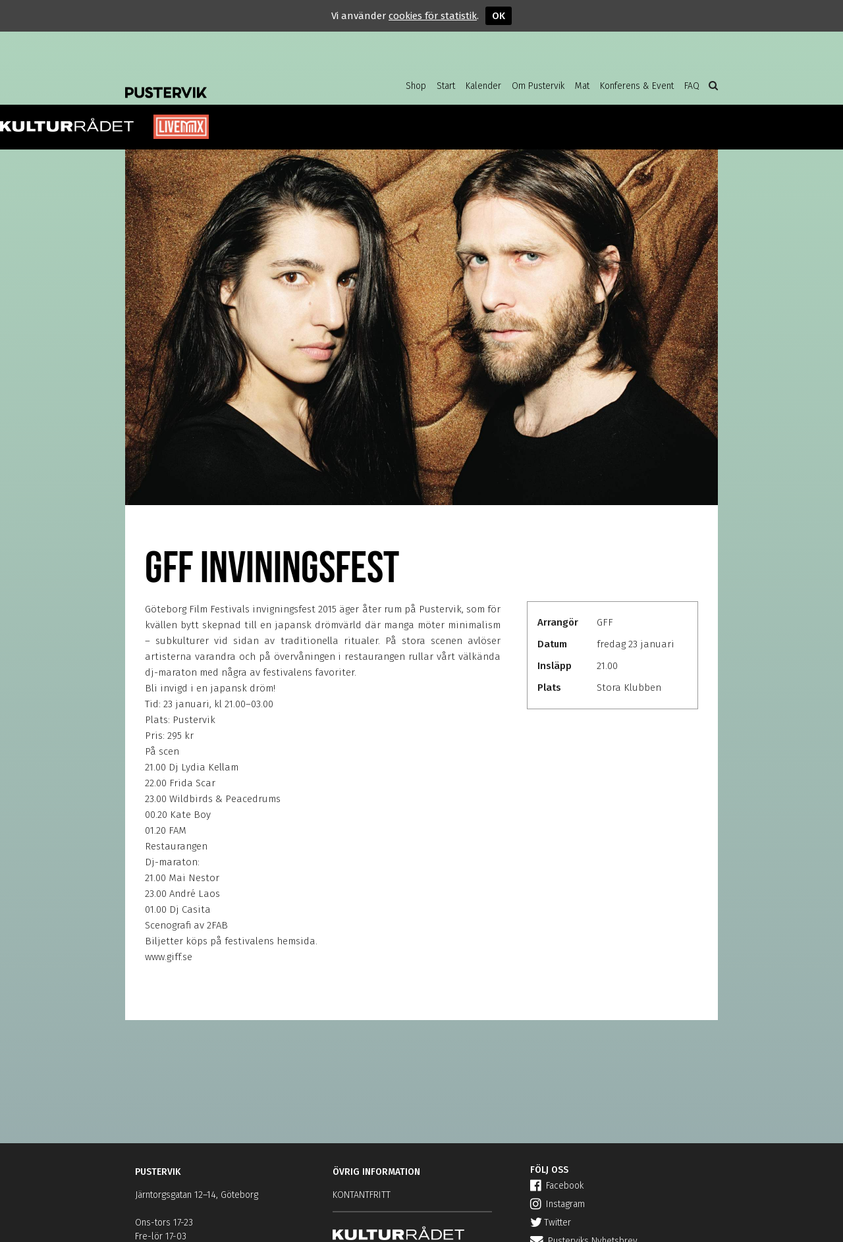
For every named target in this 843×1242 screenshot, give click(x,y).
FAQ (691, 86)
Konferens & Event (637, 86)
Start (446, 86)
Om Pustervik (538, 86)
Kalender (483, 86)
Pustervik (230, 82)
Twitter (550, 1222)
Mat (582, 86)
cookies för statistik (433, 16)
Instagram (557, 1204)
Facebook (557, 1185)
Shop (416, 86)
